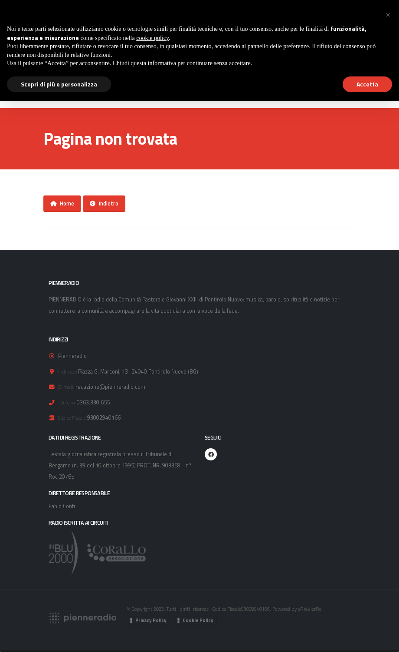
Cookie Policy (198, 620)
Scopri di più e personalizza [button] (59, 84)
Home (62, 203)
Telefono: (66, 402)
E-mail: (66, 387)
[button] (388, 14)
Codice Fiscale (72, 417)
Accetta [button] (367, 84)
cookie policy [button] (152, 38)
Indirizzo (67, 371)
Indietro (104, 203)
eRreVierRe (309, 608)
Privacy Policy (151, 620)
